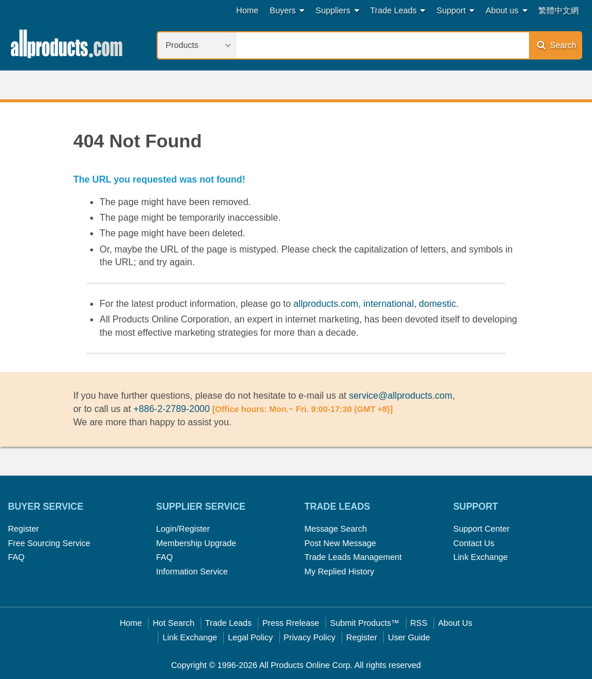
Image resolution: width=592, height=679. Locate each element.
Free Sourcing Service (49, 543)
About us (506, 11)
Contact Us (473, 543)
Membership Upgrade (196, 543)
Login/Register (183, 528)
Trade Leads (397, 11)
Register (23, 528)
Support (455, 11)
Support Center (481, 528)
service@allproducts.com (400, 395)
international (389, 304)
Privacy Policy (310, 637)
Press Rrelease (290, 623)
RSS (418, 623)
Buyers (287, 11)
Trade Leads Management (352, 557)
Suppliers (337, 11)
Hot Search (173, 623)
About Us (455, 623)
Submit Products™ (364, 623)
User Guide (409, 637)
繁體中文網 (558, 10)
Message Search (335, 528)
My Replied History (339, 571)
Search (556, 45)
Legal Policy (250, 637)
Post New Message (340, 543)
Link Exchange (480, 557)
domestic (437, 304)
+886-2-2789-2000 (172, 409)
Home (247, 10)
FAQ (16, 557)
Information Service (192, 571)
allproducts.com (326, 304)
